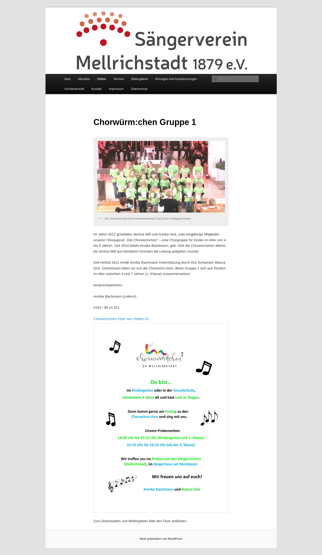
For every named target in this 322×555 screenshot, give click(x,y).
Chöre (101, 79)
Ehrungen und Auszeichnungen (176, 79)
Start (67, 79)
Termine (118, 79)
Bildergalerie (139, 79)
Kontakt (96, 89)
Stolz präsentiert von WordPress (161, 538)
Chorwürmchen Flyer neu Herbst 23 (120, 319)
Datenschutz (139, 89)
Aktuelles (84, 79)
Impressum (116, 89)
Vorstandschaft (74, 89)
